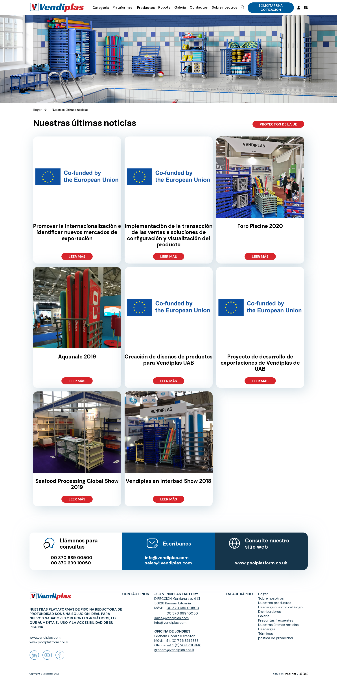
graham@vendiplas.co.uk (174, 649)
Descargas (266, 629)
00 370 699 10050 (71, 563)
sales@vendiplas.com (168, 563)
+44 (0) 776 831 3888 (181, 640)
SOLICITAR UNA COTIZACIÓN (271, 8)
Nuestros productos (274, 603)
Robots (164, 7)
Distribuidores (269, 611)
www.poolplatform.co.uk (261, 563)
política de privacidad (275, 638)
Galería (180, 7)
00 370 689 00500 (71, 557)
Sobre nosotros (224, 7)
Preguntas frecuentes (275, 620)
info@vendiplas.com (167, 557)
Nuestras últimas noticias (70, 110)
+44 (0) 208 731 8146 (184, 645)
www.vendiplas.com (45, 637)
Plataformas (122, 7)
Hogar (37, 110)
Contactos (199, 7)
